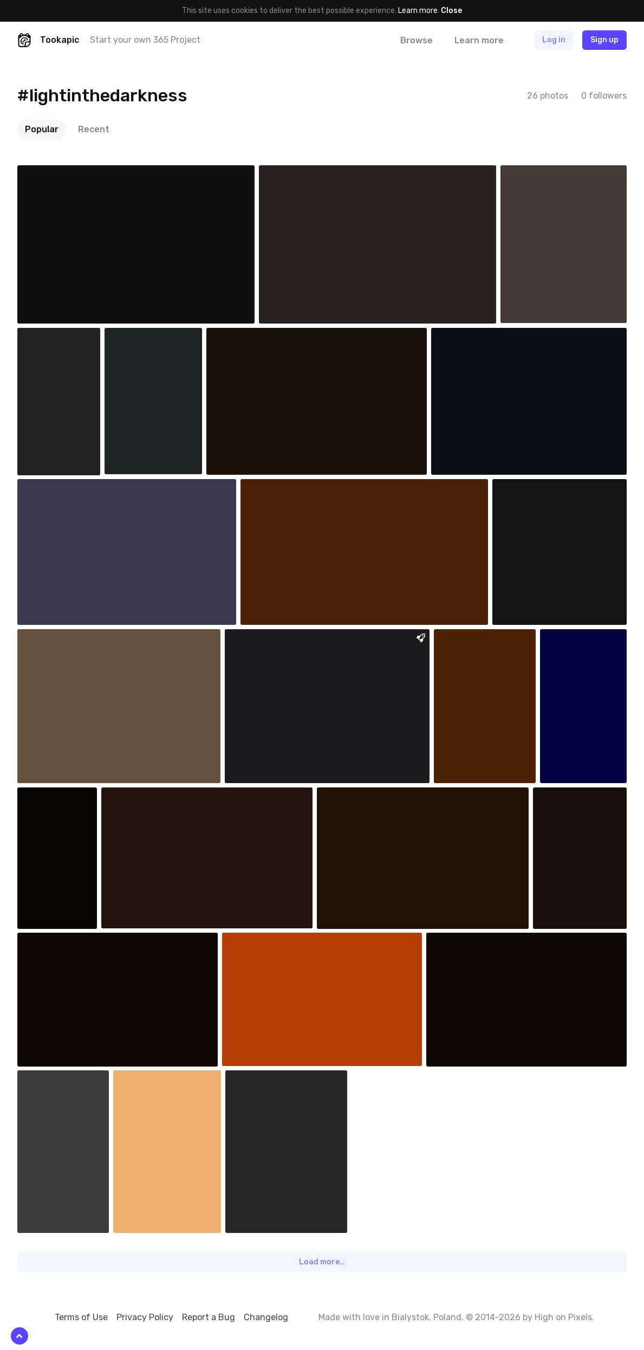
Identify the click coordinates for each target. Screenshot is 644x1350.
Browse (416, 40)
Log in (553, 39)
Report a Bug (208, 1317)
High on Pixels (563, 1317)
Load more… (322, 1262)
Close (451, 10)
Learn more (418, 10)
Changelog (266, 1317)
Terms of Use (81, 1317)
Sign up (604, 39)
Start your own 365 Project (145, 40)
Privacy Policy (144, 1317)
